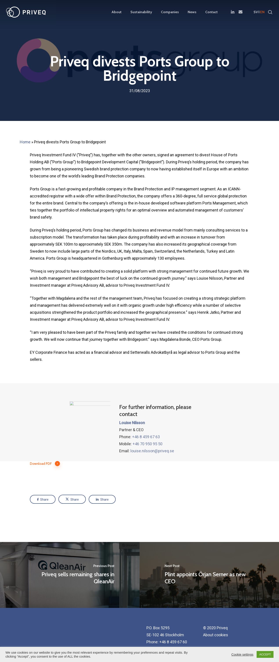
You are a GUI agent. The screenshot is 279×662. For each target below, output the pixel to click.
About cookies (215, 635)
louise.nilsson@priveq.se (152, 467)
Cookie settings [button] (242, 654)
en (262, 12)
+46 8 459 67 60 (173, 642)
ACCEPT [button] (265, 654)
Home (25, 142)
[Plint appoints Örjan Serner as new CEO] (209, 575)
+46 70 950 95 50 (147, 460)
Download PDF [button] (45, 463)
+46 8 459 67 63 (146, 452)
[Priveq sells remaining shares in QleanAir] (70, 575)
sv (256, 12)
